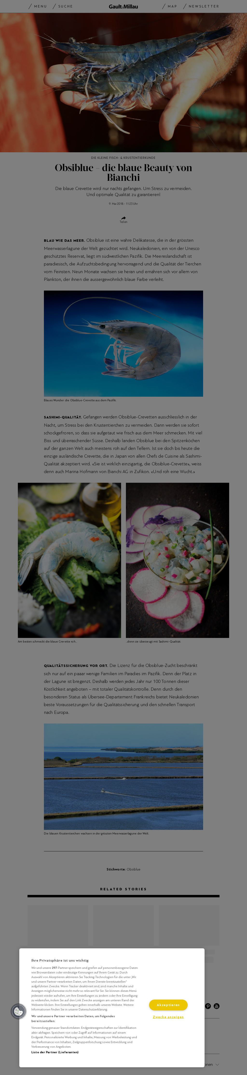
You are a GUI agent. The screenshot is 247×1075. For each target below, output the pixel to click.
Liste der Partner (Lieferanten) (54, 1052)
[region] (112, 1007)
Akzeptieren (168, 1005)
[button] (18, 1011)
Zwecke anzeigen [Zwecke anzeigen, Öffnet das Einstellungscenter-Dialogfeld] (168, 1017)
